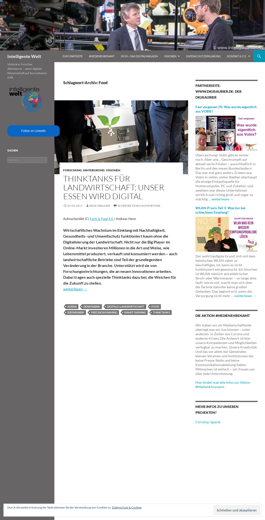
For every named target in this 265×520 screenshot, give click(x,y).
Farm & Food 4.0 (102, 219)
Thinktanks (161, 312)
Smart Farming (135, 312)
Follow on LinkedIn (33, 131)
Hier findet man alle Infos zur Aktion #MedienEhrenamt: (222, 384)
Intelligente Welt (24, 56)
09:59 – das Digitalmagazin (139, 56)
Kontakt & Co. (237, 56)
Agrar (72, 306)
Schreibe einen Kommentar (139, 206)
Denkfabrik (92, 306)
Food (155, 306)
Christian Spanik (207, 422)
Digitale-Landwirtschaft (126, 306)
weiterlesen (75, 289)
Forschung (72, 170)
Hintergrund (94, 170)
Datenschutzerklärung (203, 56)
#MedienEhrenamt (102, 56)
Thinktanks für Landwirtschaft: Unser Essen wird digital (113, 187)
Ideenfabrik (75, 312)
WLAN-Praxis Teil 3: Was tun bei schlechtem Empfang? (220, 210)
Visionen (170, 56)
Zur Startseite (72, 56)
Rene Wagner (99, 206)
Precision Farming (104, 312)
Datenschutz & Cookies (127, 507)
